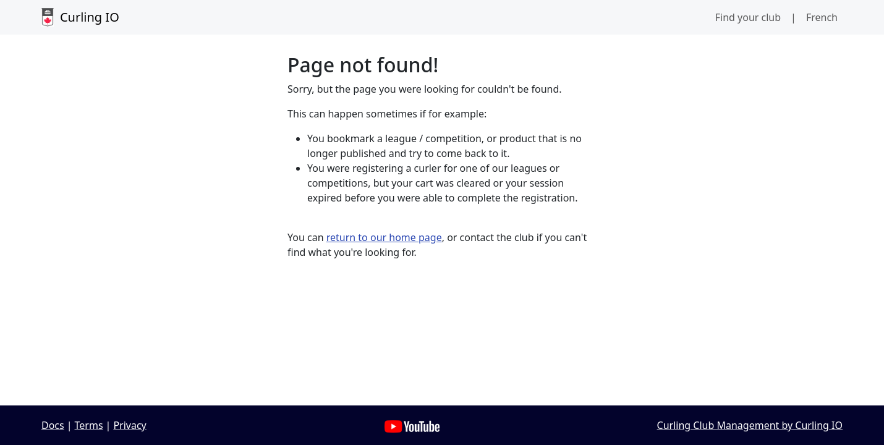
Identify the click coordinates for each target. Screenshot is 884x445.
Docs (52, 425)
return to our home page (384, 237)
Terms (89, 425)
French (822, 17)
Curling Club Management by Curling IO (750, 425)
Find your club (748, 17)
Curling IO (80, 17)
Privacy (129, 425)
